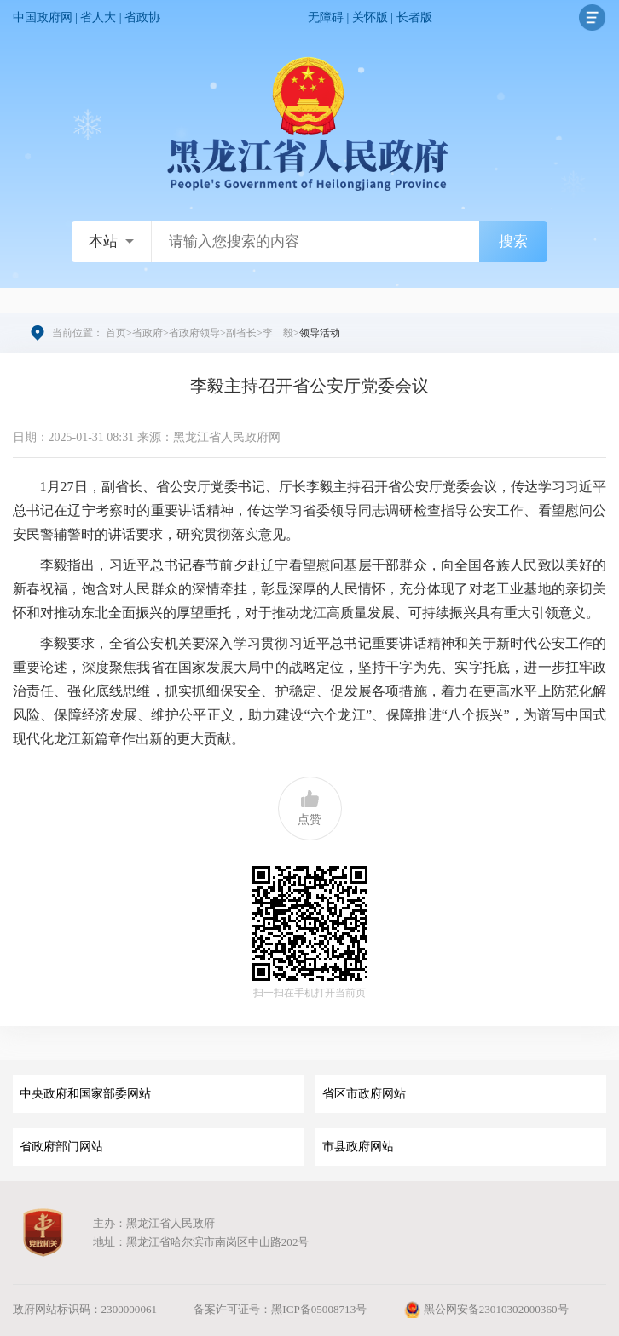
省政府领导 (194, 333)
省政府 (147, 333)
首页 (116, 333)
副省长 (241, 333)
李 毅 (278, 333)
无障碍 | (330, 17)
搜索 (513, 241)
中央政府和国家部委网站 (85, 1093)
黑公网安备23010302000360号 (485, 1309)
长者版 (414, 17)
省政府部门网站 (61, 1146)
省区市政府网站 (364, 1093)
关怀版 (370, 17)
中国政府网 (42, 17)
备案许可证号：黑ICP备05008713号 (280, 1309)
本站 (103, 241)
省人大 (98, 17)
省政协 (142, 17)
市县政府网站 (358, 1146)
